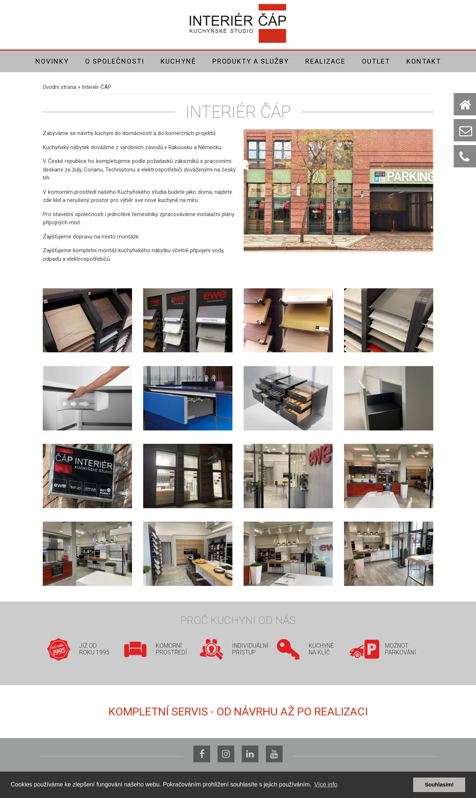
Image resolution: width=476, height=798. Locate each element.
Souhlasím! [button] (439, 785)
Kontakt (423, 61)
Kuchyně (178, 61)
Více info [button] (325, 784)
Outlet (376, 61)
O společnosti (114, 61)
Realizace (325, 61)
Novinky (52, 61)
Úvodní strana (59, 87)
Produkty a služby (250, 61)
